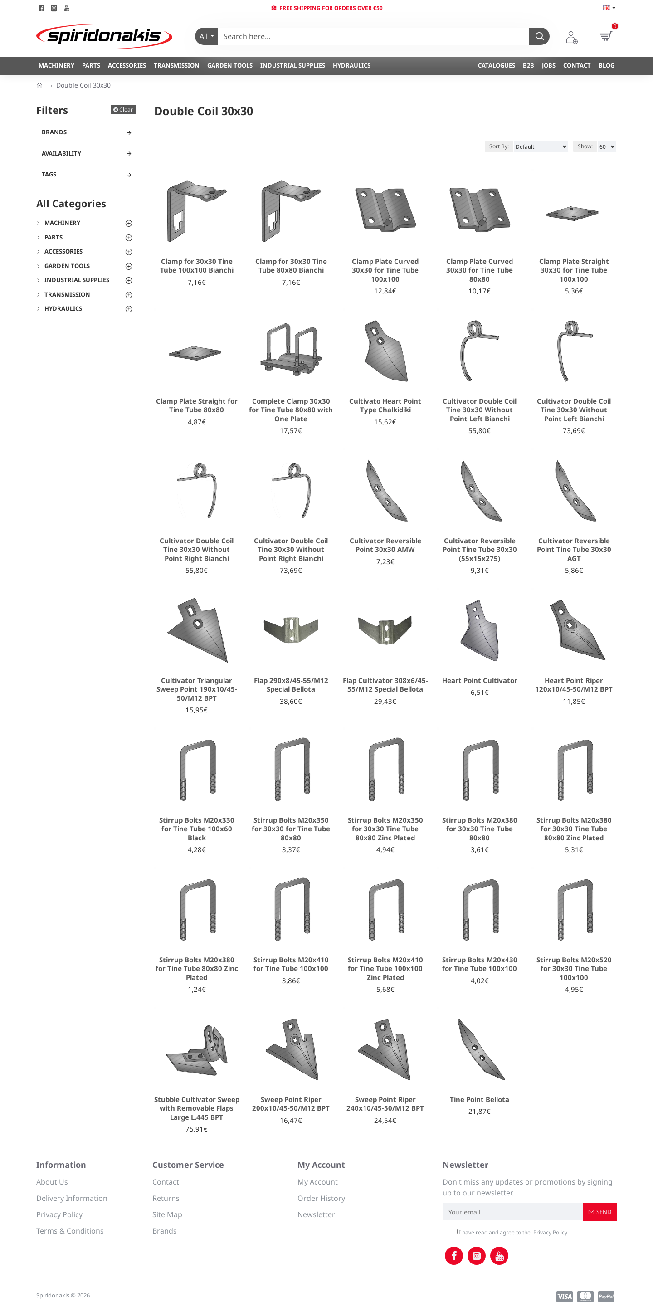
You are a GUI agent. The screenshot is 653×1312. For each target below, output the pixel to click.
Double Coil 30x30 (83, 85)
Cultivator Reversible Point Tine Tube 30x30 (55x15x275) (480, 550)
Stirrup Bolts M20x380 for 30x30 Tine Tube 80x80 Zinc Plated (574, 829)
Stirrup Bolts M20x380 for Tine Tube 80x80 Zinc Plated (197, 969)
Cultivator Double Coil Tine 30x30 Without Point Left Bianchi (480, 410)
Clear (126, 109)
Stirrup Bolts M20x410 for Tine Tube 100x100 (291, 964)
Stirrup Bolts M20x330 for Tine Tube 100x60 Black (196, 829)
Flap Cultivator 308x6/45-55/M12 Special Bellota (385, 685)
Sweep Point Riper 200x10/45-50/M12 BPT (291, 1104)
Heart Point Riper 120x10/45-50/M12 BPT (574, 685)
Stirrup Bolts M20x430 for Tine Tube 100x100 (479, 964)
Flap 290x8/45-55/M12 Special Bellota (291, 685)
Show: (585, 146)
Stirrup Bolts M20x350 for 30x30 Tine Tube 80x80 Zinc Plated (385, 829)
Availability (61, 153)
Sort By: (499, 146)
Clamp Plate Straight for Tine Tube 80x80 (197, 406)
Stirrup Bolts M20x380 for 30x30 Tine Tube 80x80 (479, 829)
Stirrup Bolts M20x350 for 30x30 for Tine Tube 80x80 (291, 829)
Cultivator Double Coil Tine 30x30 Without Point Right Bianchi (197, 550)
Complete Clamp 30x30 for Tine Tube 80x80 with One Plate (291, 410)
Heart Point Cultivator (479, 680)
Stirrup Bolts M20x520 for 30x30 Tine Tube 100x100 (574, 969)
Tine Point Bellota (479, 1099)
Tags (49, 174)
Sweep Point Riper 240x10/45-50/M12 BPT (385, 1104)
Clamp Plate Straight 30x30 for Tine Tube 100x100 (574, 270)
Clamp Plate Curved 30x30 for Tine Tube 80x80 (479, 270)
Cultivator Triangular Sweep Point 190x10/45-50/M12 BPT (196, 689)
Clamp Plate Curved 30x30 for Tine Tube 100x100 (385, 270)
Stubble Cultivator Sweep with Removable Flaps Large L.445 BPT (196, 1108)
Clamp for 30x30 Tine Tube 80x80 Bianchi (291, 266)
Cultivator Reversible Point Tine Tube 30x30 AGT (574, 550)
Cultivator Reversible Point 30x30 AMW (385, 545)
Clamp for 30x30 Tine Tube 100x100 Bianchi (197, 266)
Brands (54, 132)
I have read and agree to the (510, 1233)
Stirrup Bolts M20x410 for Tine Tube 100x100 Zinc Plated (385, 969)
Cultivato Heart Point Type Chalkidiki (385, 406)
